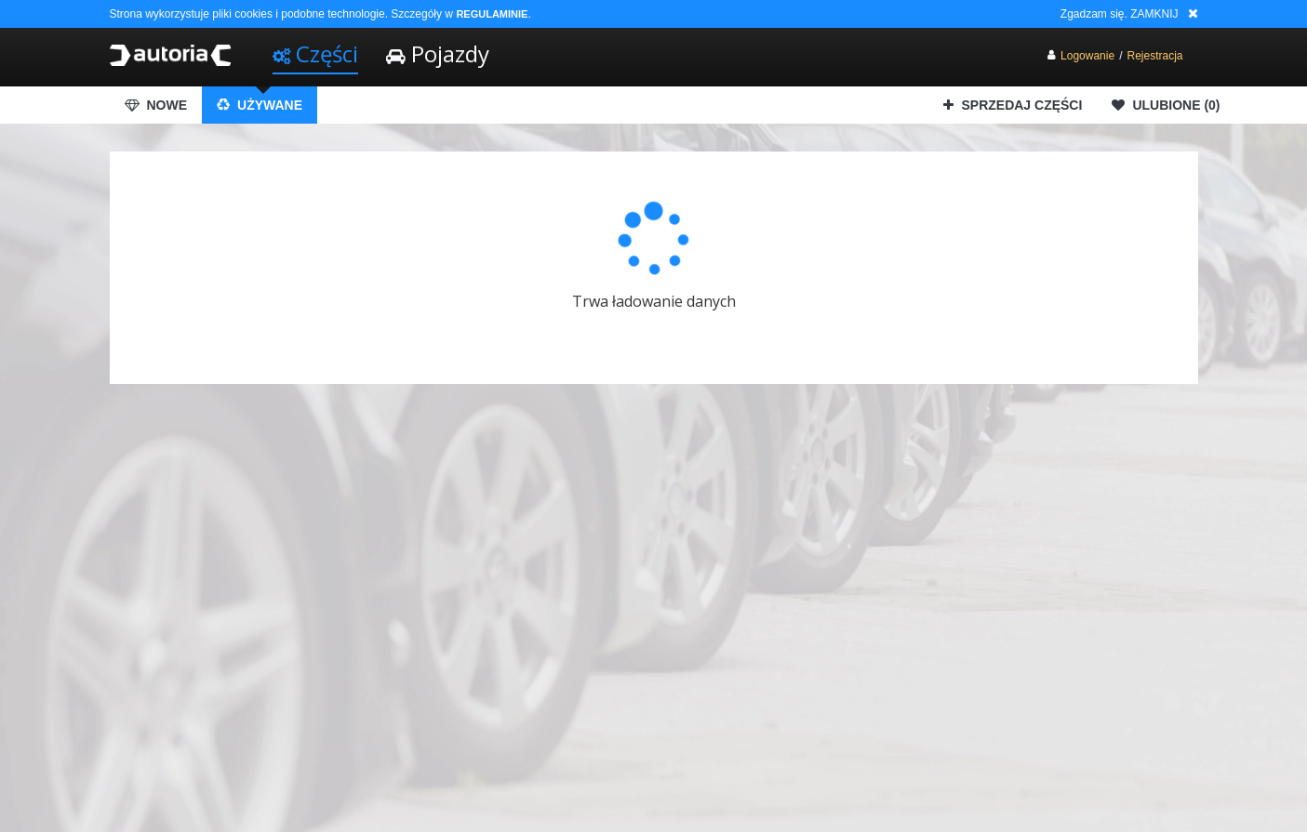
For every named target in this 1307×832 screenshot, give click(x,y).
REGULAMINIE (491, 14)
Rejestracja (1154, 55)
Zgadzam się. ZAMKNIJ (1119, 13)
